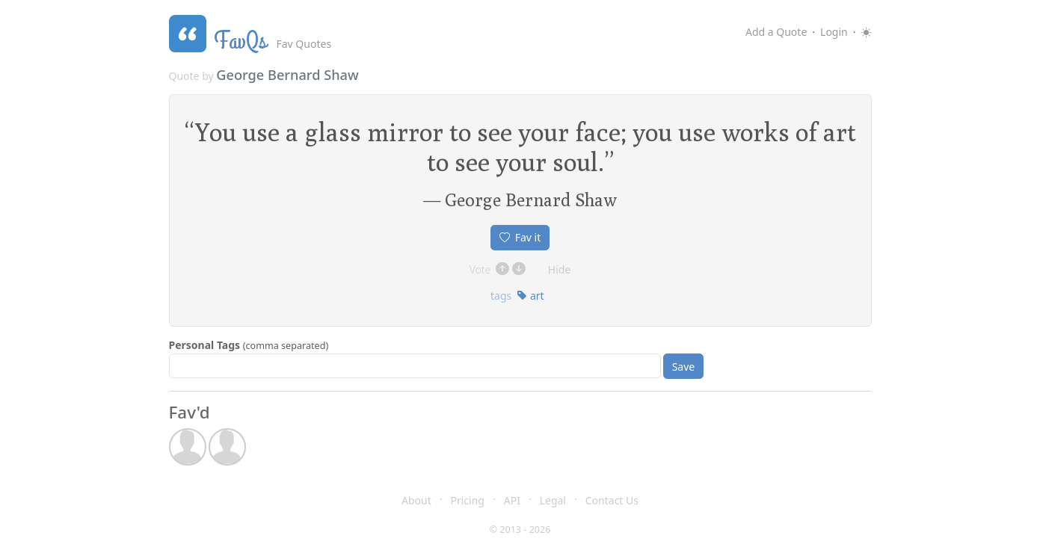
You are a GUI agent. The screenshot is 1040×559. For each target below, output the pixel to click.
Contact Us (612, 500)
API (512, 500)
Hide (559, 269)
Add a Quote (776, 32)
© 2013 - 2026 (520, 529)
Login (834, 32)
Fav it (520, 237)
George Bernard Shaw (287, 75)
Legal (553, 500)
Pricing (467, 500)
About (416, 500)
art (530, 295)
